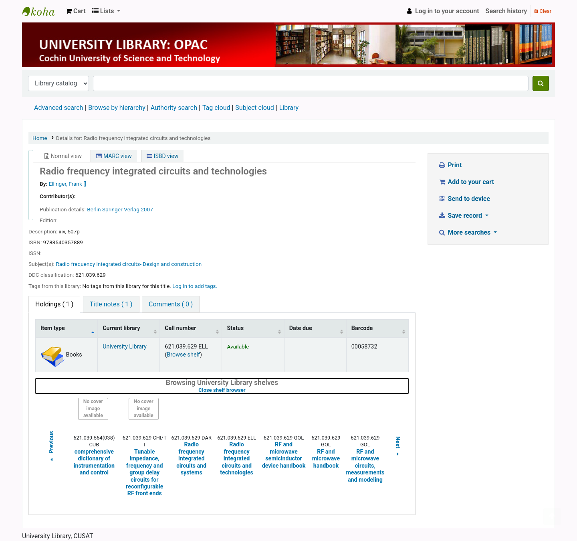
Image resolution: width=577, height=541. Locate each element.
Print (450, 165)
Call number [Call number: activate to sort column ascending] (180, 328)
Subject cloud (254, 107)
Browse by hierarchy (116, 107)
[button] (76, 11)
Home (39, 138)
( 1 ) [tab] (54, 304)
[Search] (541, 83)
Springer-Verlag (120, 209)
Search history (506, 11)
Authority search (174, 107)
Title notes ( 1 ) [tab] (111, 304)
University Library (42, 11)
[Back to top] (552, 516)
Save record (461, 215)
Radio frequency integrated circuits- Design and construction (129, 264)
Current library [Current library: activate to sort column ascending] (121, 328)
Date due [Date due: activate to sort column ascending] (300, 328)
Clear (542, 11)
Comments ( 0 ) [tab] (171, 304)
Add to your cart (466, 182)
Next (398, 447)
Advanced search (58, 107)
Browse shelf (183, 354)
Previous (51, 447)
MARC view (113, 156)
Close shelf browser (247, 390)
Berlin (94, 209)
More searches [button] (465, 232)
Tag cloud (216, 107)
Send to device (464, 199)
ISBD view (162, 156)
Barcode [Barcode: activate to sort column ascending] (362, 328)
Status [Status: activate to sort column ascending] (235, 328)
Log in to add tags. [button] (194, 286)
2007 (147, 209)
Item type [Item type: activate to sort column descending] (52, 328)
